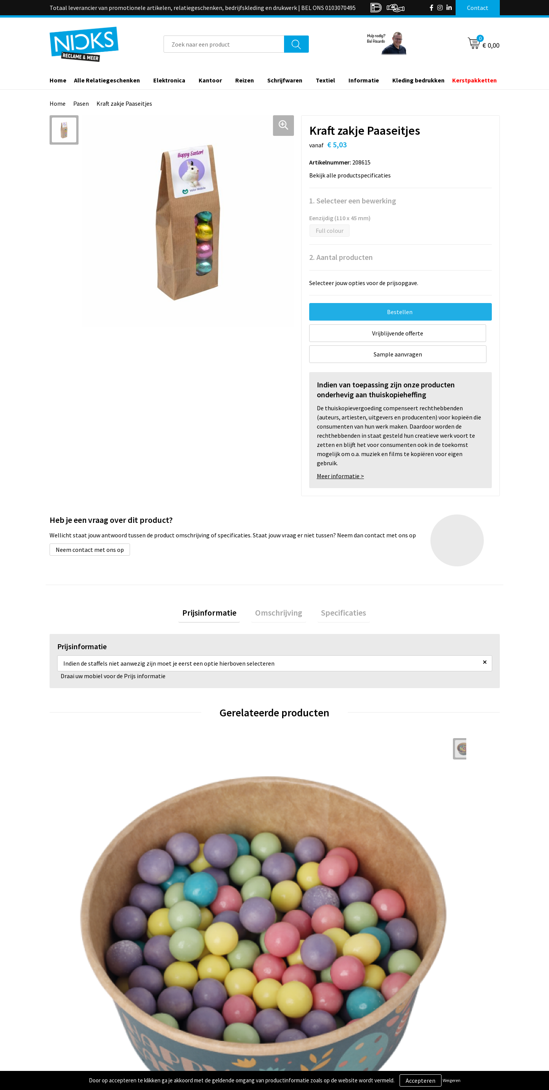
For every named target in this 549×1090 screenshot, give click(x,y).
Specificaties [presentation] (336, 593)
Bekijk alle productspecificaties (352, 175)
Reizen (244, 80)
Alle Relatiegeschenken (107, 80)
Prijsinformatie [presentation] (216, 593)
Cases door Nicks (194, 1007)
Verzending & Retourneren (318, 995)
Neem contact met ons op (90, 528)
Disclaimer (409, 1018)
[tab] (216, 593)
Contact (294, 984)
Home (58, 80)
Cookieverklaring (417, 995)
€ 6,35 (76, 866)
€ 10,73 (415, 855)
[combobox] (224, 44)
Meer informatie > (340, 455)
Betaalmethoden (306, 1007)
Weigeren (452, 1080)
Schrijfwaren (284, 80)
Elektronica (169, 80)
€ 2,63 (188, 843)
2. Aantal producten (341, 257)
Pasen (81, 103)
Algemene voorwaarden (426, 984)
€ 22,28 (303, 855)
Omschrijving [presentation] (278, 593)
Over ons (183, 984)
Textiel (325, 80)
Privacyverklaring (418, 1007)
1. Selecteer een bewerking (352, 200)
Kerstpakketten (474, 80)
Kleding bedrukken (418, 80)
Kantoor (210, 80)
